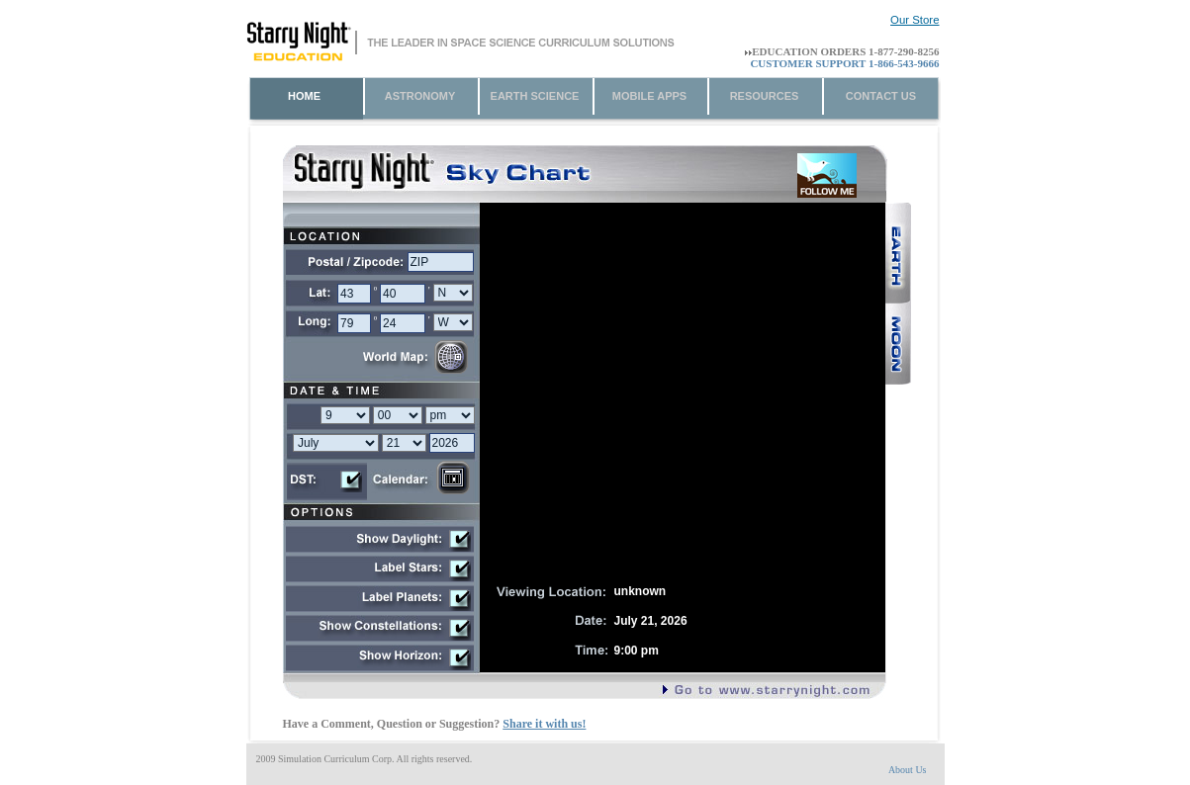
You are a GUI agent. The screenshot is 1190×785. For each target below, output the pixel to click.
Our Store (914, 20)
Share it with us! (544, 724)
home (304, 96)
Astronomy (420, 96)
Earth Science (535, 96)
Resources (764, 96)
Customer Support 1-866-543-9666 (844, 63)
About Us (907, 769)
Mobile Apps (649, 96)
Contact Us (881, 96)
